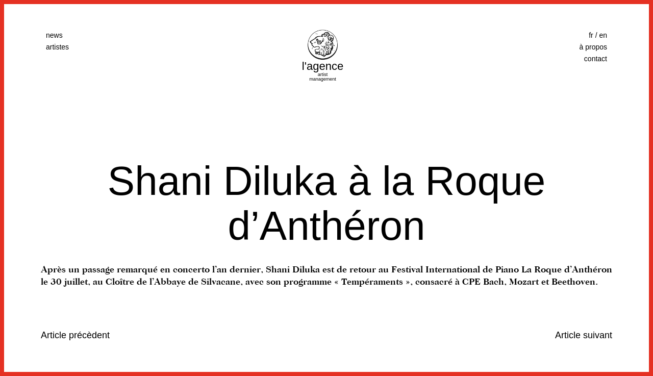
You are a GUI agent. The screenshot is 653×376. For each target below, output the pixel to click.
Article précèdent (75, 335)
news (54, 35)
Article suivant (583, 335)
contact (595, 59)
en (603, 35)
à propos (593, 47)
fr (591, 35)
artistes (57, 47)
